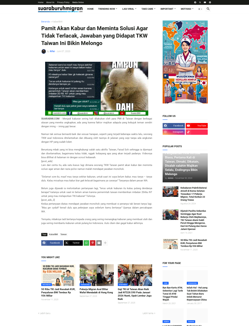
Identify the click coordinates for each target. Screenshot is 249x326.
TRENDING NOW (106, 9)
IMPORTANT (167, 9)
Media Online (78, 2)
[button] (200, 9)
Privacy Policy (63, 2)
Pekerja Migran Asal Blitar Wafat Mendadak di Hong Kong (96, 291)
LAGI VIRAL (128, 9)
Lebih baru (45, 313)
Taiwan (63, 234)
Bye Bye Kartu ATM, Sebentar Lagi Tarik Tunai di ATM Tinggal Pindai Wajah (173, 293)
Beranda (45, 21)
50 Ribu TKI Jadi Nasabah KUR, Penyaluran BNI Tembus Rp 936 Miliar (58, 292)
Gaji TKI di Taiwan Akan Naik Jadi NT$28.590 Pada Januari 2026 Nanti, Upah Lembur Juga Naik (134, 294)
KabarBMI (57, 21)
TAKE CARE (147, 9)
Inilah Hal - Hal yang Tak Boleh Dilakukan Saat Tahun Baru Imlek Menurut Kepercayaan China (197, 293)
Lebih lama (148, 313)
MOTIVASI (186, 9)
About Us (50, 2)
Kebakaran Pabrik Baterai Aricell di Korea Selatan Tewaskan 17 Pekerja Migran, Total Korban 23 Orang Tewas (194, 194)
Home (40, 2)
